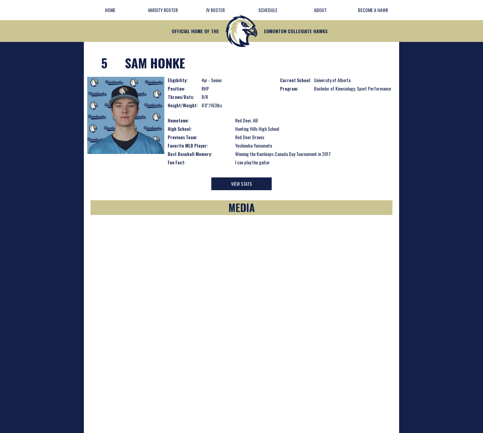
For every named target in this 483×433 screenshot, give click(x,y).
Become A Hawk (373, 9)
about (320, 9)
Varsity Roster (163, 9)
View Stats (241, 183)
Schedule (267, 9)
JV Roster (215, 9)
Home (110, 9)
